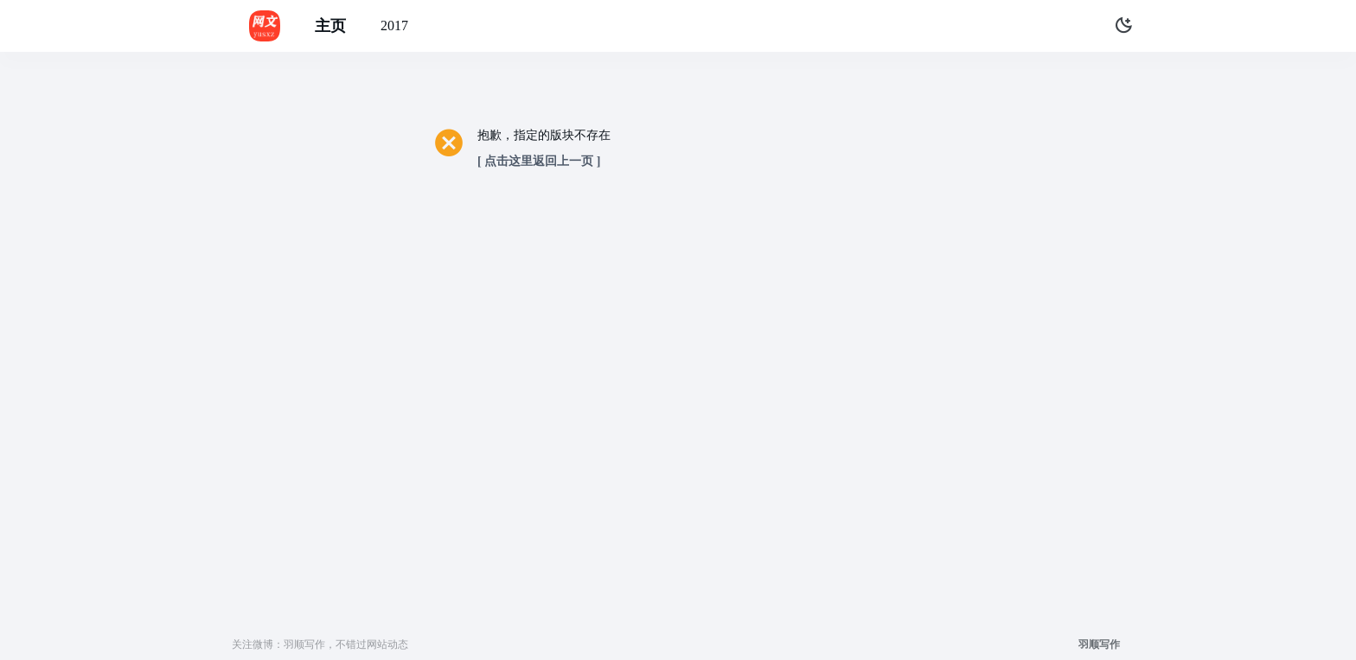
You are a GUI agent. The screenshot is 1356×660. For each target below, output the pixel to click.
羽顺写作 (1099, 644)
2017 (394, 25)
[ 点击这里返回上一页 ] (538, 161)
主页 (330, 26)
